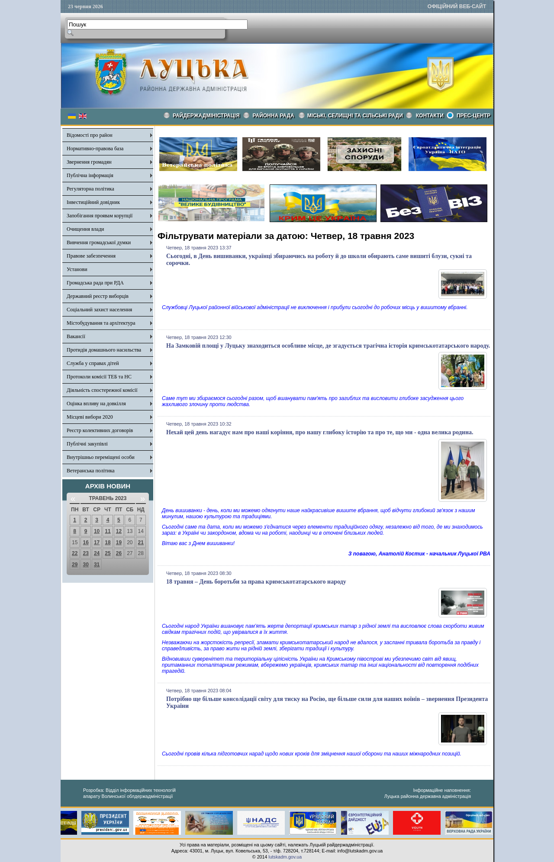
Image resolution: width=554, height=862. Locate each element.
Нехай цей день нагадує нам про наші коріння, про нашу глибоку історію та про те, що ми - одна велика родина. (319, 432)
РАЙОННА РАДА (273, 116)
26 (119, 553)
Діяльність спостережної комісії (102, 390)
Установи (77, 269)
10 (97, 531)
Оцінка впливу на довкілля (96, 403)
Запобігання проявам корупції (99, 216)
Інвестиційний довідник (93, 202)
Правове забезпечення (91, 256)
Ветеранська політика (91, 471)
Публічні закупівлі (87, 444)
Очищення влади (85, 229)
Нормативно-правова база (95, 148)
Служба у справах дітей (93, 363)
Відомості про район (90, 135)
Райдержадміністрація (206, 116)
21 (141, 542)
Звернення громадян (89, 162)
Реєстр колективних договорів (100, 430)
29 (74, 565)
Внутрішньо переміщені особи (101, 457)
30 (85, 565)
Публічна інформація (90, 175)
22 (74, 553)
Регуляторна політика (90, 189)
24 (97, 553)
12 (119, 531)
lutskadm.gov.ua (285, 856)
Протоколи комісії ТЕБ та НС (99, 377)
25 (107, 553)
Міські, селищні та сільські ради (355, 116)
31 (97, 565)
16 (85, 542)
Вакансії (76, 336)
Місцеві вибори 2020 (90, 417)
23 (85, 553)
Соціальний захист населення (99, 310)
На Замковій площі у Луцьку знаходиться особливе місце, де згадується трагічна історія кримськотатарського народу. (328, 345)
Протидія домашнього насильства (104, 350)
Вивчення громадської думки (99, 242)
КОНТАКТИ (430, 116)
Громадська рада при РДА (95, 283)
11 (107, 531)
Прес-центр (473, 116)
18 (107, 542)
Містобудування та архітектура (101, 323)
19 (119, 542)
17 (97, 542)
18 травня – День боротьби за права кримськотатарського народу (256, 581)
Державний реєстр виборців (98, 296)
